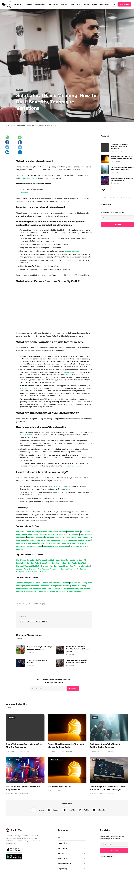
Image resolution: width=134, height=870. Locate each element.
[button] (18, 4)
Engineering (105, 4)
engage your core (72, 251)
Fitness (29, 4)
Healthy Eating (41, 4)
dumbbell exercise (30, 178)
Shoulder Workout (42, 621)
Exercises (30, 621)
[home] (6, 4)
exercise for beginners (62, 486)
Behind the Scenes (90, 4)
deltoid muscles (66, 372)
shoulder (67, 260)
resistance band (26, 388)
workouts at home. (73, 466)
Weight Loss (53, 4)
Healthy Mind (76, 4)
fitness (22, 621)
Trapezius (24, 193)
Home (7, 125)
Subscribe (125, 4)
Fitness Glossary (107, 856)
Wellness (64, 4)
